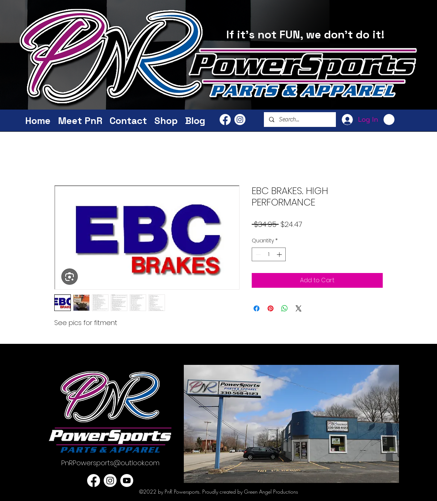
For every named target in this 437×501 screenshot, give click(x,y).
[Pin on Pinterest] (270, 308)
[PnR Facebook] (225, 119)
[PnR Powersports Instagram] (239, 119)
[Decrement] (257, 254)
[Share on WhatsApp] (284, 308)
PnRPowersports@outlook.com (110, 462)
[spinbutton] (268, 254)
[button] (389, 119)
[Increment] (280, 254)
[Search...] (299, 119)
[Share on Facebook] (256, 308)
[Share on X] (298, 308)
